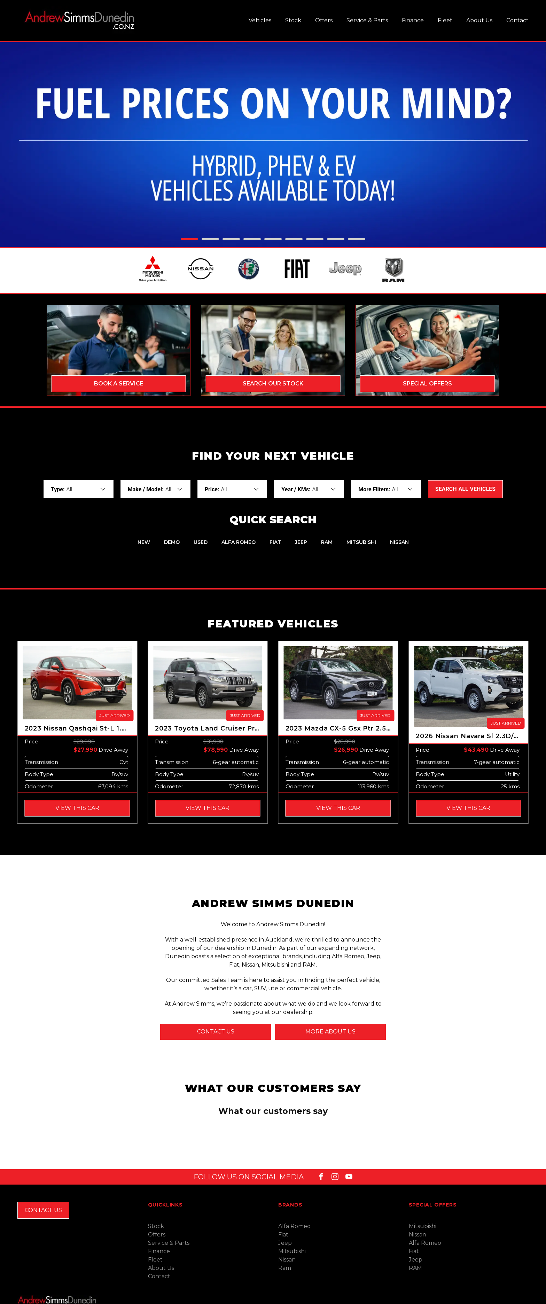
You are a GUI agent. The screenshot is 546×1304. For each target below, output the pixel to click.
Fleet (445, 20)
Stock (293, 20)
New (144, 543)
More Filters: (374, 490)
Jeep (301, 543)
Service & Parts (367, 20)
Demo (172, 543)
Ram (284, 1247)
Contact (517, 20)
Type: (58, 490)
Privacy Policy (101, 1299)
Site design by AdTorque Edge (499, 1299)
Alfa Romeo (238, 543)
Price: (212, 490)
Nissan (399, 543)
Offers (324, 20)
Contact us (215, 1033)
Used (201, 543)
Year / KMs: (295, 490)
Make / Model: (146, 490)
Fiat (275, 543)
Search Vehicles (465, 490)
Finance (413, 20)
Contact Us (43, 1189)
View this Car (77, 809)
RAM (327, 543)
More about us (330, 1033)
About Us (479, 20)
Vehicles (260, 20)
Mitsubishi (361, 543)
